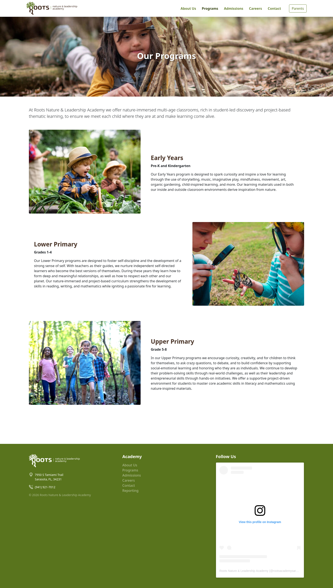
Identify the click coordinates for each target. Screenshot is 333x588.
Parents (298, 8)
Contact (274, 8)
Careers (255, 8)
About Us (188, 8)
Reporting (130, 490)
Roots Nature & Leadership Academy (243, 571)
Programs (210, 8)
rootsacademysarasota (288, 571)
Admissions (233, 8)
